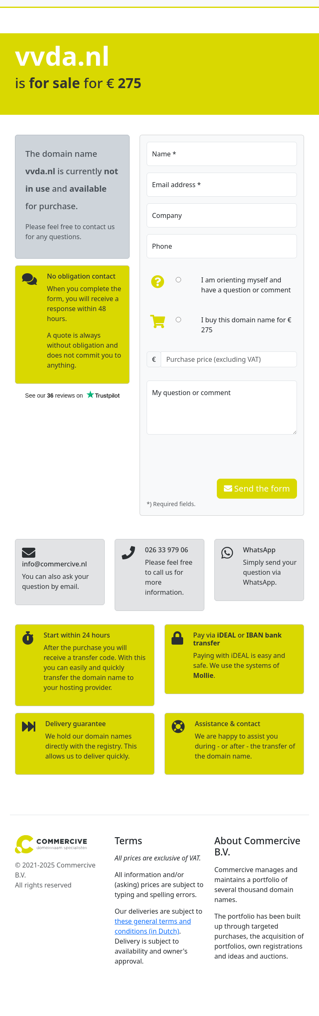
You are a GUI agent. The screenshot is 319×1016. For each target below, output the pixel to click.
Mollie (203, 675)
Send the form (257, 488)
